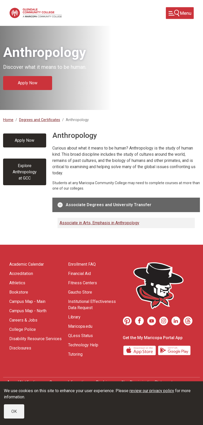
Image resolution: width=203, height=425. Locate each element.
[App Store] (140, 350)
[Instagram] (163, 320)
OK (14, 411)
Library (74, 317)
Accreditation (21, 273)
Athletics (17, 282)
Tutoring (75, 354)
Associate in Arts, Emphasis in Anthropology (99, 222)
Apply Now (27, 82)
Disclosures (20, 348)
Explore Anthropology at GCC (25, 172)
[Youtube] (151, 320)
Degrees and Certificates (39, 120)
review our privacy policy (151, 390)
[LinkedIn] (175, 320)
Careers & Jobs (23, 320)
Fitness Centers (82, 282)
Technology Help (83, 344)
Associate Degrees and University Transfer (104, 204)
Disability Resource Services (35, 338)
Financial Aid (79, 273)
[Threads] (187, 320)
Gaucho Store (80, 292)
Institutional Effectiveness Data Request (92, 304)
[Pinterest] (127, 320)
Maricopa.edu (80, 326)
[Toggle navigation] (180, 13)
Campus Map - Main (27, 301)
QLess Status (80, 335)
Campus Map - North (27, 310)
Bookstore (18, 292)
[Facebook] (139, 320)
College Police (22, 329)
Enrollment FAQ (82, 264)
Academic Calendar (26, 264)
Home (8, 120)
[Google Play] (174, 350)
